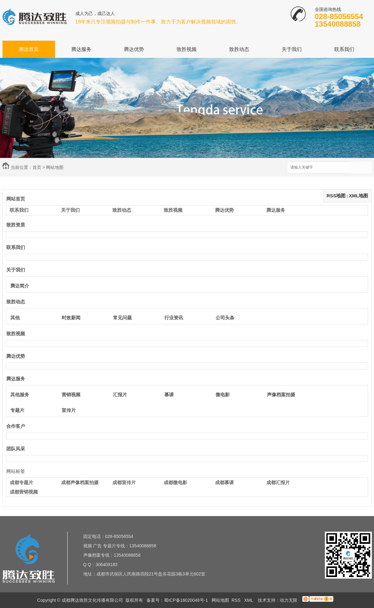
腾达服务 (81, 49)
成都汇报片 (278, 482)
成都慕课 (224, 482)
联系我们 (344, 49)
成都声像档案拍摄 (80, 482)
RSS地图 (336, 195)
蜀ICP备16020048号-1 (186, 600)
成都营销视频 (24, 491)
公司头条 (225, 317)
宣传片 (69, 410)
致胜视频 (187, 49)
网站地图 (220, 600)
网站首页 (15, 198)
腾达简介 (19, 285)
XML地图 (358, 195)
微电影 (223, 394)
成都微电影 (175, 482)
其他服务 (19, 394)
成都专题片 (21, 482)
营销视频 (71, 394)
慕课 (169, 394)
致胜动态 (239, 49)
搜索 (361, 167)
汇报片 (120, 394)
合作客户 (15, 426)
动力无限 (288, 600)
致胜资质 (15, 224)
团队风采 (15, 448)
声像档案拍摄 (281, 394)
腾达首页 (29, 49)
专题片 (17, 410)
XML (249, 600)
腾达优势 (134, 49)
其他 (15, 317)
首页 (37, 167)
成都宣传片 (124, 482)
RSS (237, 600)
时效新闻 (71, 317)
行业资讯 (173, 317)
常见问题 (122, 317)
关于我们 (292, 49)
